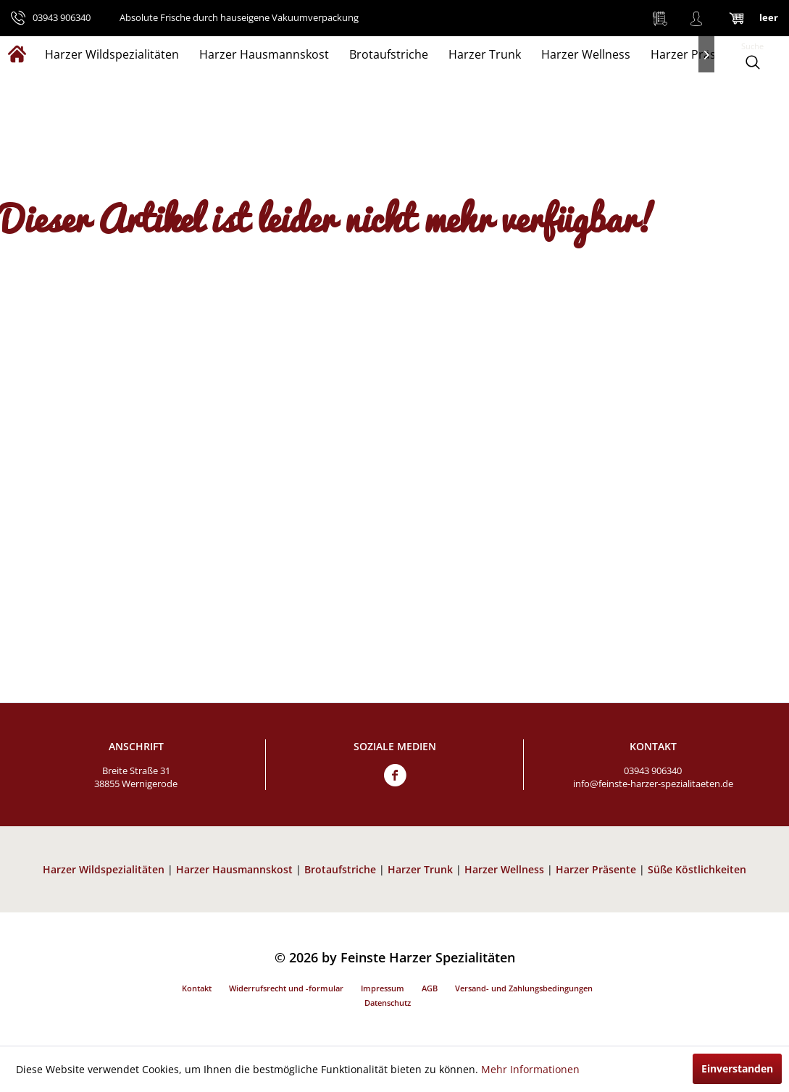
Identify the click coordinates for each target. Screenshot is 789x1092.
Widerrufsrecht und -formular (286, 988)
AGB (430, 988)
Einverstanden (737, 1068)
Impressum (382, 988)
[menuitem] (660, 18)
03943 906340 (653, 770)
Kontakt (197, 988)
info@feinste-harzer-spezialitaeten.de (653, 783)
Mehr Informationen (530, 1069)
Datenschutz (387, 1002)
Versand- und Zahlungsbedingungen (524, 988)
